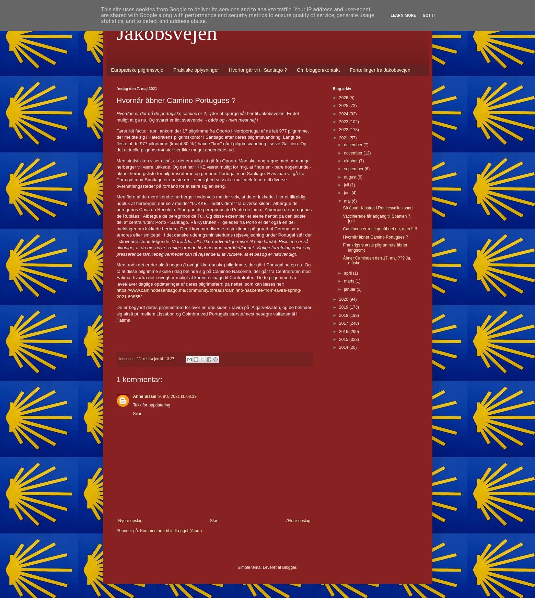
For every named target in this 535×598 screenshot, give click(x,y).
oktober (351, 161)
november (353, 153)
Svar (137, 413)
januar (350, 289)
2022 (344, 129)
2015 (344, 339)
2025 (344, 105)
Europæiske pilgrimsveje (137, 70)
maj (348, 201)
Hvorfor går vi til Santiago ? (258, 70)
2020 (344, 299)
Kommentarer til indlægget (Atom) (171, 530)
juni (347, 193)
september (354, 168)
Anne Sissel (144, 396)
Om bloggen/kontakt (318, 70)
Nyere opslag (130, 520)
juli (347, 185)
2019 (344, 307)
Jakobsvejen (167, 33)
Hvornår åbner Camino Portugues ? (375, 237)
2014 (344, 347)
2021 (344, 138)
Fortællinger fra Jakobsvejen (380, 70)
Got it (429, 15)
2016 (344, 331)
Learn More (403, 15)
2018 (344, 315)
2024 (344, 114)
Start (214, 520)
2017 (344, 323)
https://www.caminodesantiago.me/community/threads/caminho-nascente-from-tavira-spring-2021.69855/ (209, 290)
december (353, 144)
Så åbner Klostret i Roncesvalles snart (377, 208)
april (348, 273)
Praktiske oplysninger (196, 70)
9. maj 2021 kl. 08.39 (178, 396)
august (350, 177)
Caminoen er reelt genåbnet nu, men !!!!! (380, 229)
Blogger (289, 567)
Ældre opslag (298, 520)
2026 (344, 97)
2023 (344, 121)
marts (349, 281)
